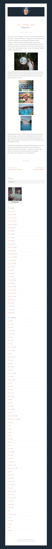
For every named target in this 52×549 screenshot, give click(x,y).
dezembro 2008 (11, 253)
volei (9, 524)
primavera (10, 474)
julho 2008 (10, 270)
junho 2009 (10, 234)
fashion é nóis (11, 373)
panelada (10, 458)
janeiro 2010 (10, 211)
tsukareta (10, 507)
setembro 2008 (11, 263)
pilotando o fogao (12, 468)
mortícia (9, 438)
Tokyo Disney (11, 497)
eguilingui (10, 366)
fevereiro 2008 (11, 280)
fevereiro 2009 (11, 247)
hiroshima (10, 406)
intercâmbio (10, 409)
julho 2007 (10, 303)
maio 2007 (10, 309)
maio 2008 (10, 276)
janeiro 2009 (10, 250)
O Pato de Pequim (35, 168)
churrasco (10, 340)
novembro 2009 (11, 217)
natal (9, 442)
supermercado (11, 491)
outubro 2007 (11, 293)
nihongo (9, 448)
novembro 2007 (11, 289)
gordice (9, 389)
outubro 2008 (11, 260)
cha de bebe (10, 334)
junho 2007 (10, 306)
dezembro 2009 (11, 214)
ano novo (10, 324)
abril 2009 (10, 240)
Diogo (31, 32)
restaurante (10, 484)
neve (9, 445)
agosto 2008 (10, 267)
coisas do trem (11, 347)
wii (8, 527)
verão (9, 517)
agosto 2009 (10, 227)
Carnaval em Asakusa (17, 168)
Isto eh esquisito (11, 415)
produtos (10, 478)
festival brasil (11, 379)
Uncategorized (11, 514)
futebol (9, 386)
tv (8, 510)
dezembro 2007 (11, 286)
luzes (9, 432)
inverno (9, 412)
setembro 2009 (11, 224)
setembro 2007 (11, 296)
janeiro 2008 (10, 283)
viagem (9, 520)
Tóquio (9, 501)
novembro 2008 (11, 257)
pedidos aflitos (11, 465)
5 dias (9, 320)
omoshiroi (10, 451)
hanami (9, 402)
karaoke (9, 422)
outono (9, 455)
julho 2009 (10, 230)
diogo (19, 24)
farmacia (9, 370)
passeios (10, 461)
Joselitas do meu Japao (13, 419)
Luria (9, 429)
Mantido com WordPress (26, 539)
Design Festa (11, 356)
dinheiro (9, 360)
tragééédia (10, 504)
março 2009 (10, 244)
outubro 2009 (11, 221)
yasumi (33, 24)
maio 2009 (10, 237)
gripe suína (10, 392)
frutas (9, 383)
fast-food (10, 376)
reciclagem (10, 481)
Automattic (31, 541)
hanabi (9, 399)
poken (9, 471)
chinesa (9, 337)
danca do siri (10, 350)
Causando (10, 330)
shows (9, 488)
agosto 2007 (10, 299)
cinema (9, 343)
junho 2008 (10, 273)
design (9, 353)
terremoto (25, 24)
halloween (10, 396)
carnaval (9, 327)
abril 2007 (10, 312)
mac (8, 435)
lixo (8, 425)
